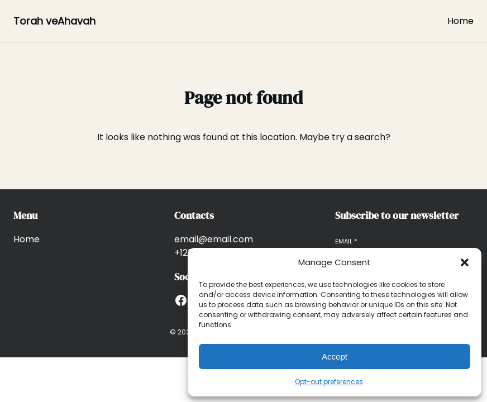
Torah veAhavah (54, 21)
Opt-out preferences (329, 381)
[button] (464, 262)
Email (346, 241)
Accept (334, 356)
